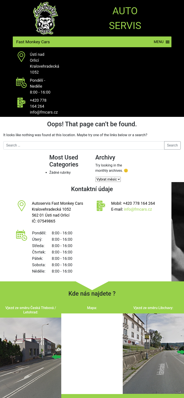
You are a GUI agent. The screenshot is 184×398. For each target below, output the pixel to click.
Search (172, 145)
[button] (159, 41)
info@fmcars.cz (44, 112)
